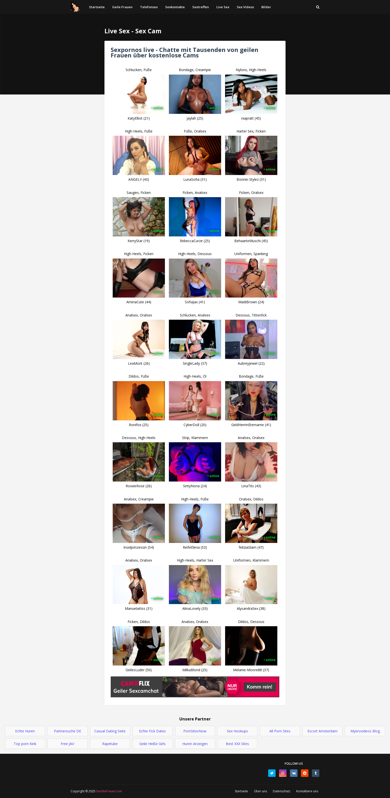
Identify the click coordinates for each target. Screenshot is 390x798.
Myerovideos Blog (365, 731)
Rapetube (110, 743)
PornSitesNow (194, 731)
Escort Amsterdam (322, 731)
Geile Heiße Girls (152, 743)
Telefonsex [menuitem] (149, 7)
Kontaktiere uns (307, 791)
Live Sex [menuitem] (222, 7)
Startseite (241, 791)
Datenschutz (281, 791)
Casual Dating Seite (110, 731)
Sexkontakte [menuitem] (175, 7)
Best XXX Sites (237, 743)
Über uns (260, 791)
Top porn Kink (25, 743)
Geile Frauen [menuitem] (122, 7)
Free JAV (67, 743)
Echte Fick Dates (152, 731)
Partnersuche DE (67, 731)
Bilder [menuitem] (266, 7)
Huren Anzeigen (195, 743)
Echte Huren (25, 731)
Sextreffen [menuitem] (200, 7)
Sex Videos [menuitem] (245, 7)
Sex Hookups (237, 731)
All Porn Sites (280, 731)
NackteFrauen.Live (109, 791)
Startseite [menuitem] (97, 7)
